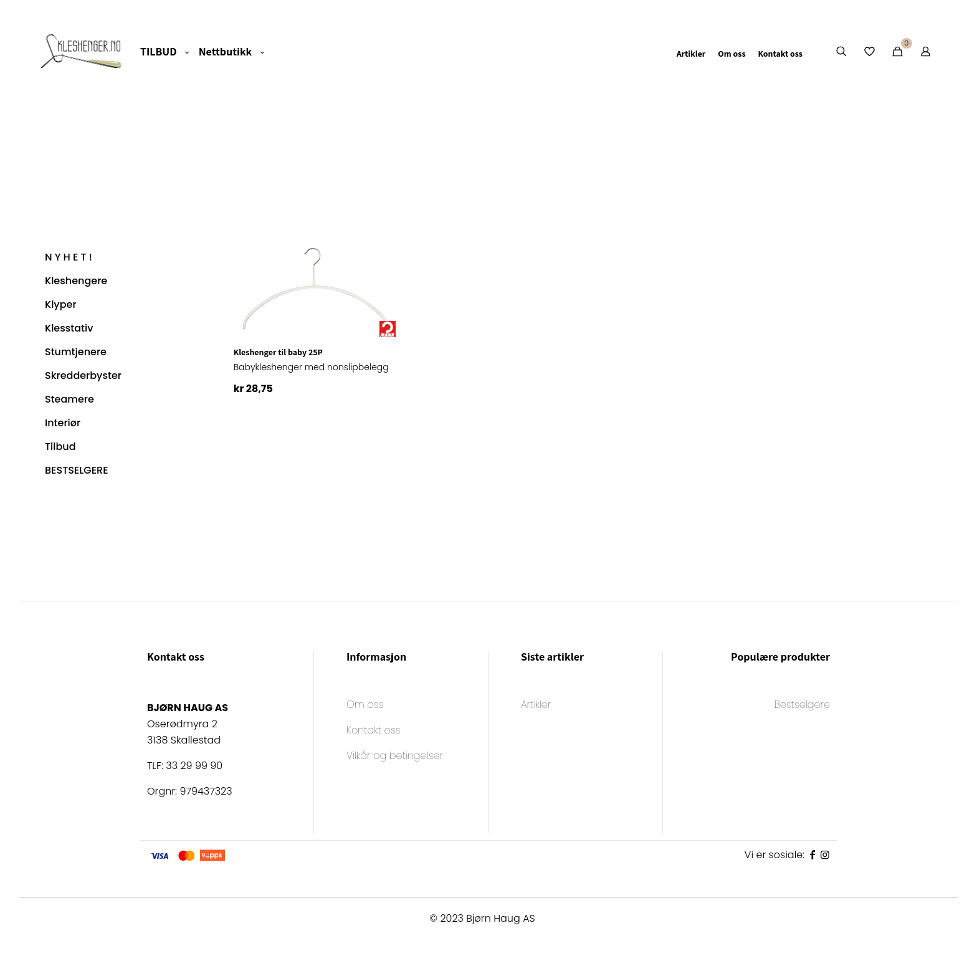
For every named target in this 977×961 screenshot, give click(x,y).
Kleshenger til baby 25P (278, 352)
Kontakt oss (373, 731)
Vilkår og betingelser (394, 757)
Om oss (364, 706)
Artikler (536, 706)
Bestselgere (802, 706)
